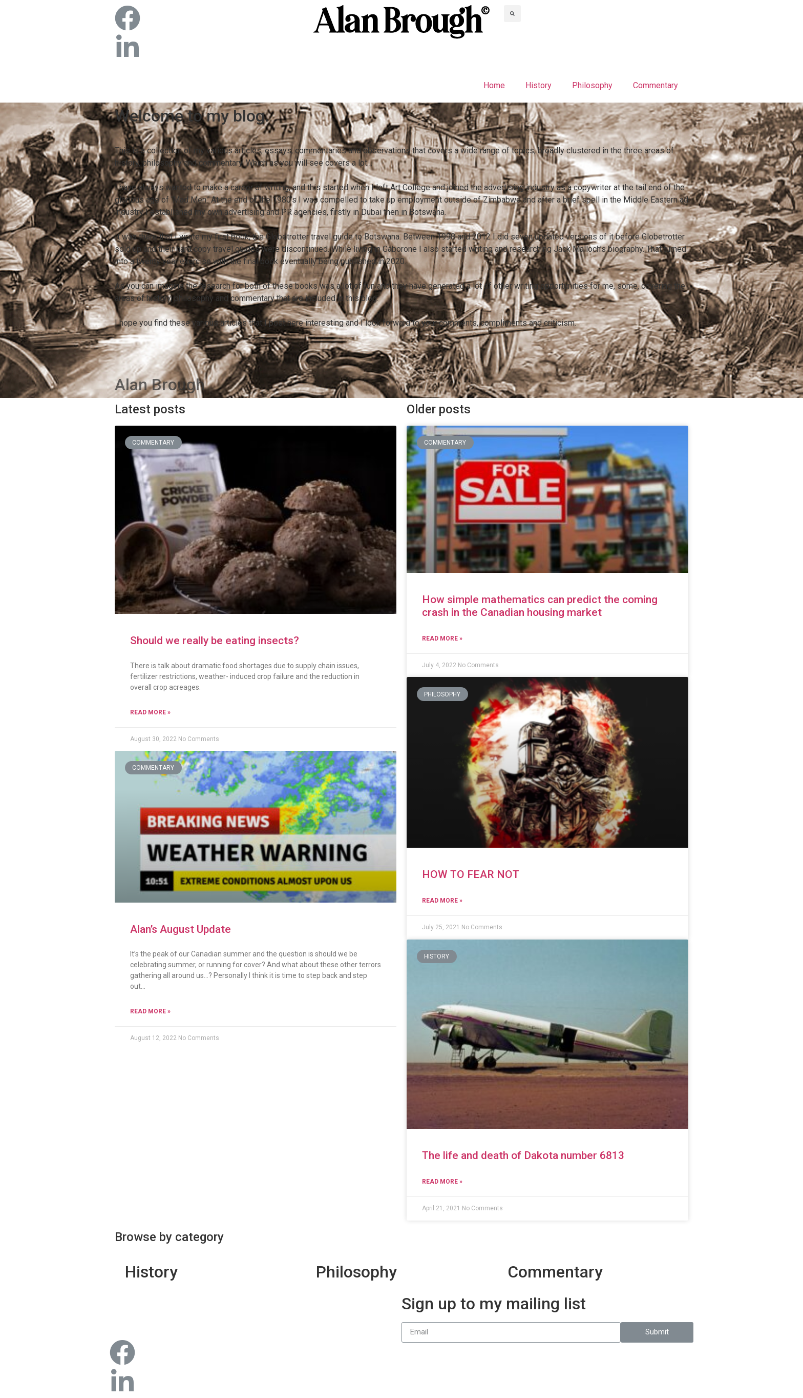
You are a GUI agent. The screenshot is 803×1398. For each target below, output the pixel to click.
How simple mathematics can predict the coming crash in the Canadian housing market (540, 605)
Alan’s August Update (180, 929)
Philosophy (592, 85)
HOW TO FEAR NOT (470, 874)
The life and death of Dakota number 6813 (523, 1155)
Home (494, 85)
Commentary (655, 85)
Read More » (150, 712)
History (538, 85)
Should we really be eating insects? (214, 640)
